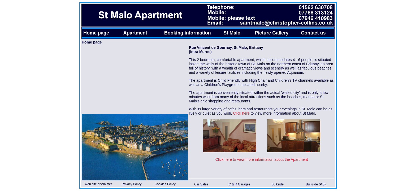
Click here (241, 113)
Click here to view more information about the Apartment (261, 159)
